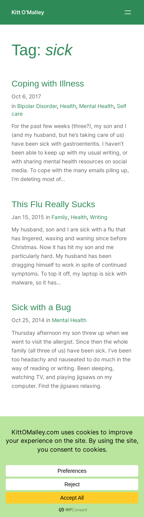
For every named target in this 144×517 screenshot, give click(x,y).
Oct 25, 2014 (28, 320)
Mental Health (96, 106)
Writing (99, 217)
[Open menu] (127, 12)
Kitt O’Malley (28, 12)
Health (68, 106)
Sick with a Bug (41, 307)
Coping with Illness (48, 83)
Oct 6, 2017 (26, 96)
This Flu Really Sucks (53, 204)
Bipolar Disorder (37, 106)
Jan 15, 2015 (28, 217)
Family (59, 217)
